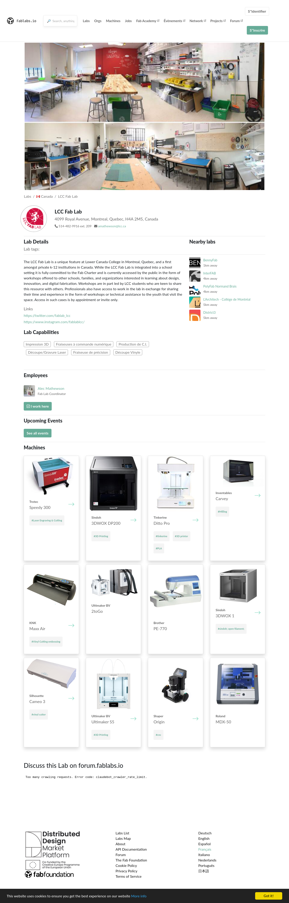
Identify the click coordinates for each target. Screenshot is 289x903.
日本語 (203, 871)
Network (198, 21)
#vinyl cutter (39, 714)
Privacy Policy (127, 871)
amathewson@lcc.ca (112, 226)
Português (206, 865)
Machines (113, 21)
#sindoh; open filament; (231, 628)
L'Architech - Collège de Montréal (226, 299)
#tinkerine (161, 536)
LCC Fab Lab (68, 196)
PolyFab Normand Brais (219, 286)
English (204, 838)
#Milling (222, 511)
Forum (236, 21)
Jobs (128, 21)
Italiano (204, 854)
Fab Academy (147, 21)
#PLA (159, 548)
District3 (209, 312)
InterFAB (209, 273)
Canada (44, 196)
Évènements (174, 21)
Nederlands (207, 860)
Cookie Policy (126, 865)
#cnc (158, 734)
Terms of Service (129, 876)
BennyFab (210, 260)
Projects (218, 21)
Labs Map (123, 838)
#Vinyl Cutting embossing (46, 641)
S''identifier (257, 11)
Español (204, 844)
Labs (86, 21)
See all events (38, 433)
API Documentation (131, 849)
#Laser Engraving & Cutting (47, 520)
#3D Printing (101, 536)
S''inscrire (257, 30)
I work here (38, 406)
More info (139, 896)
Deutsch (205, 833)
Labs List (122, 833)
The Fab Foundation (131, 860)
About (121, 844)
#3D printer (181, 536)
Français (204, 849)
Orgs (97, 21)
